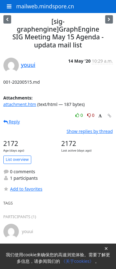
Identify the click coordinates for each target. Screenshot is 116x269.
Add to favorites (22, 189)
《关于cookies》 (78, 261)
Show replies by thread (90, 131)
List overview (17, 159)
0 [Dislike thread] (91, 115)
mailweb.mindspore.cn (45, 6)
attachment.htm (19, 104)
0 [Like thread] (79, 115)
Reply (11, 122)
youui (28, 64)
